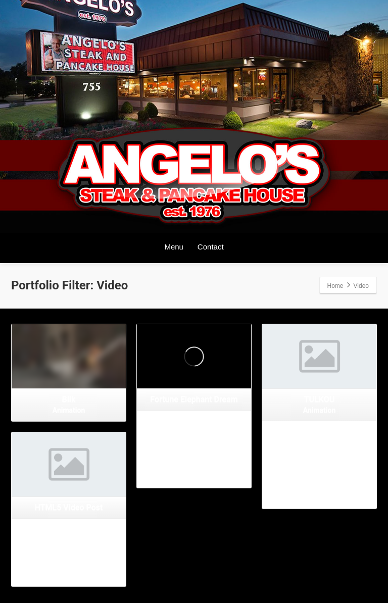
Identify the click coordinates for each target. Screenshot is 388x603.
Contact (211, 246)
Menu (173, 246)
